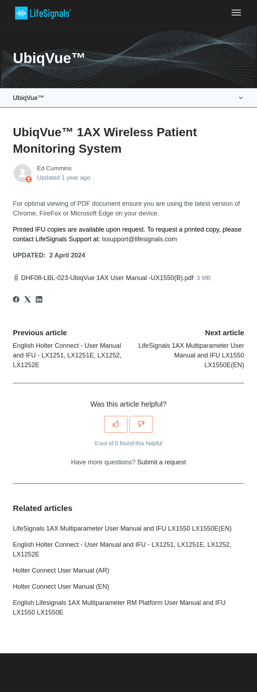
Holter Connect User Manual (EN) (61, 586)
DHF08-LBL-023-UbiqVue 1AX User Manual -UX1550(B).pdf (107, 277)
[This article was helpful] (115, 424)
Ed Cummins (54, 168)
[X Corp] (27, 300)
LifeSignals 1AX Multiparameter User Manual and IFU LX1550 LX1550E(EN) (191, 355)
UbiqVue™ (28, 97)
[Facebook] (16, 300)
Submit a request (161, 462)
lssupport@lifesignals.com (139, 239)
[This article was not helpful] (141, 424)
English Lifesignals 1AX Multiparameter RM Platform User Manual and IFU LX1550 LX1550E (119, 607)
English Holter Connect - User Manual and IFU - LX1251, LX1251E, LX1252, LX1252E (67, 355)
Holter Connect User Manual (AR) (61, 570)
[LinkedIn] (39, 300)
